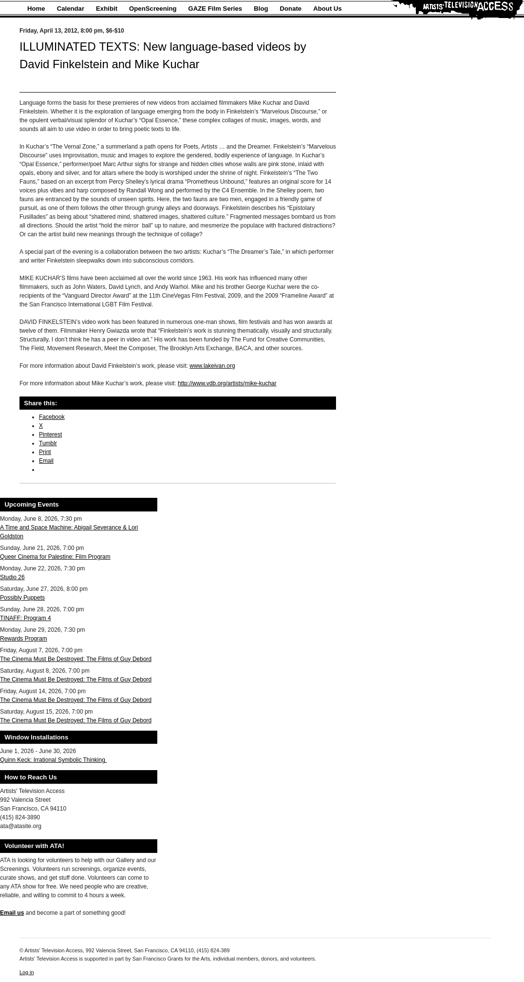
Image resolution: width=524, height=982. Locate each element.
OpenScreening (152, 8)
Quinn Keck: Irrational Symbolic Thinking (53, 759)
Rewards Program (23, 638)
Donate (291, 8)
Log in (26, 972)
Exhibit (106, 8)
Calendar (70, 8)
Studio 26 (12, 577)
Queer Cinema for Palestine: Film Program (55, 556)
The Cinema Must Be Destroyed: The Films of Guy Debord (75, 659)
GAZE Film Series (215, 8)
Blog (261, 8)
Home (36, 8)
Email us (12, 912)
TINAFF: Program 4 (25, 618)
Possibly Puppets (22, 597)
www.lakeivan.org (212, 365)
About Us (327, 8)
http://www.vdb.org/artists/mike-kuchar (227, 383)
